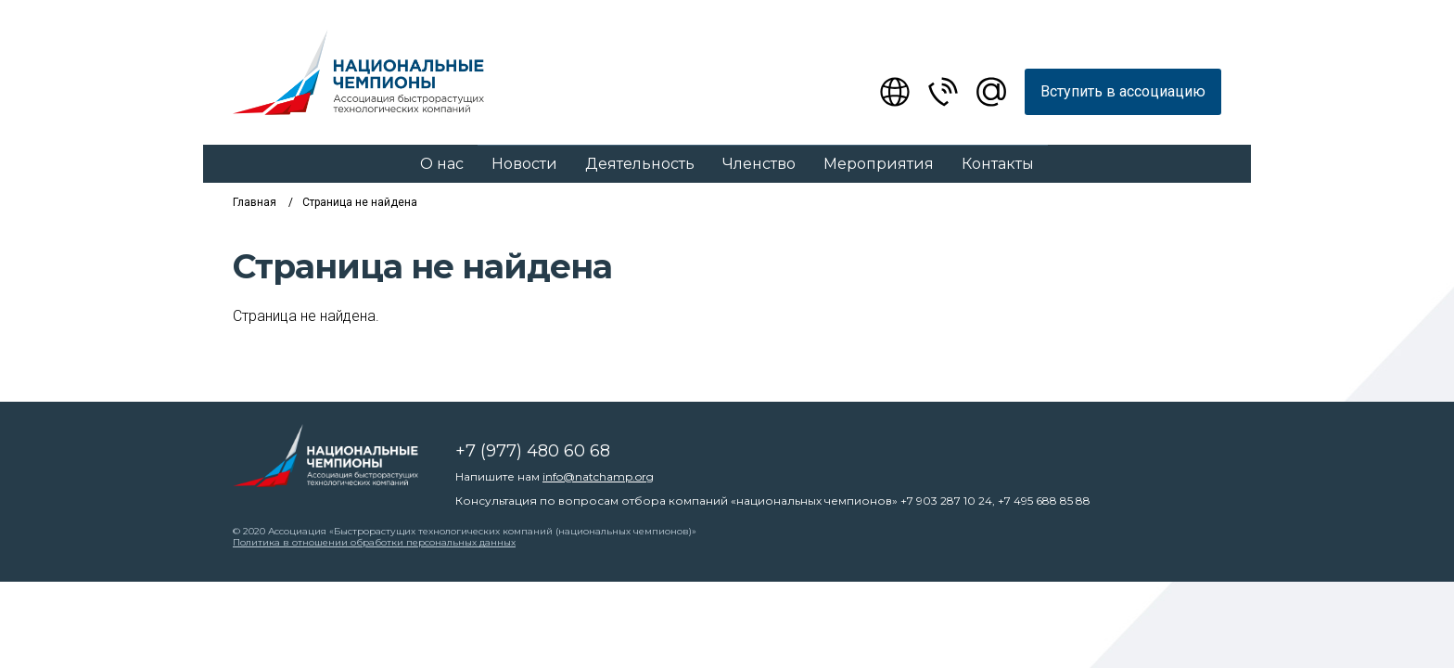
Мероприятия (878, 164)
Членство (759, 164)
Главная (254, 202)
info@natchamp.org (598, 476)
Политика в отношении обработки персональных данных (374, 542)
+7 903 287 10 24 (946, 500)
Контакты (998, 164)
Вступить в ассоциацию (1122, 91)
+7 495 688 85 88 (1044, 500)
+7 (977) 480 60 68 (532, 451)
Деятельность (640, 164)
